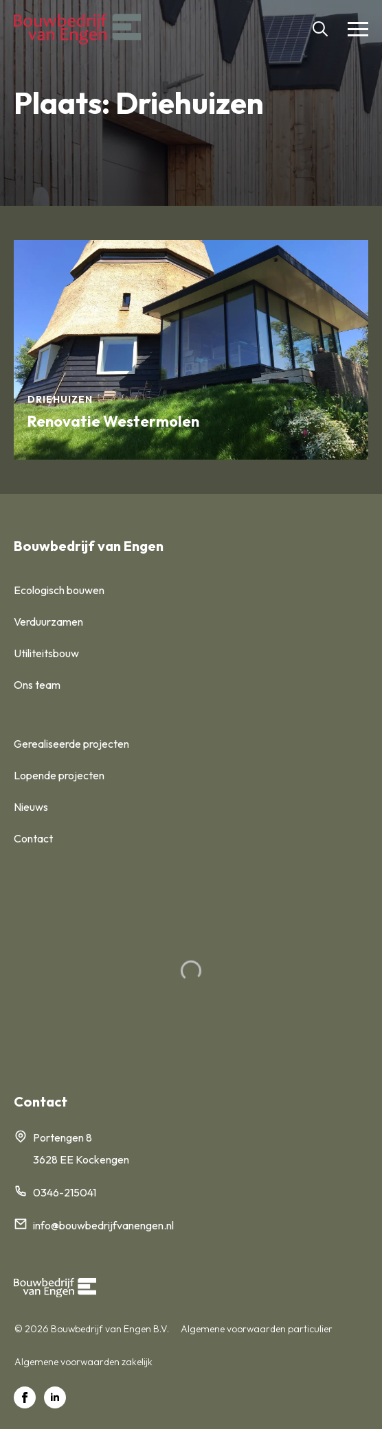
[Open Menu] (358, 29)
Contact (33, 838)
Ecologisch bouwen (59, 590)
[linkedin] (55, 1397)
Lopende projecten (59, 775)
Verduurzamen (48, 621)
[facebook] (25, 1397)
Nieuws (31, 807)
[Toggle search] (320, 29)
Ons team (37, 685)
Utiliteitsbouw (46, 653)
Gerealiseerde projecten (71, 744)
